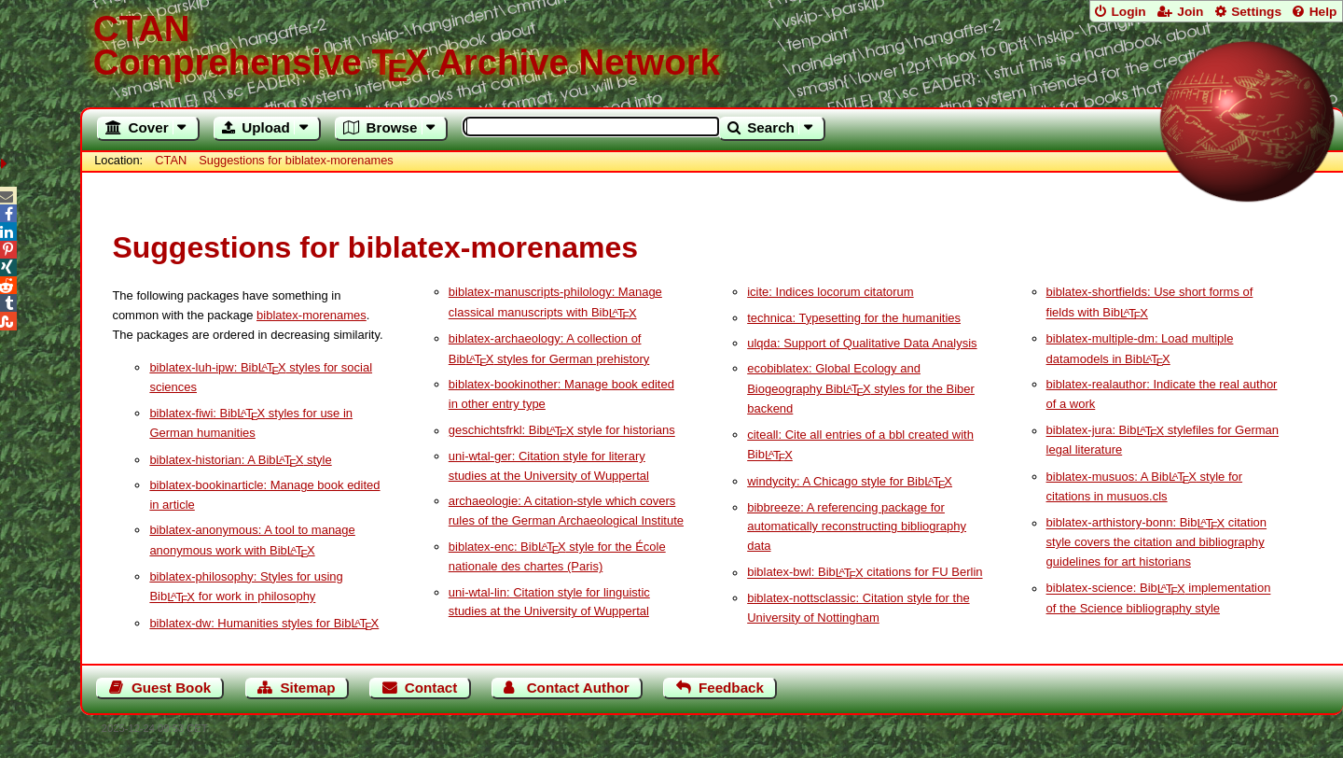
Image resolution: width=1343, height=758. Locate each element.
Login (1128, 12)
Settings (1256, 12)
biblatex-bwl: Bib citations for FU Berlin (864, 573)
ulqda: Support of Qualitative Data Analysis (861, 343)
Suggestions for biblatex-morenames (296, 160)
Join (1190, 12)
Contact (431, 687)
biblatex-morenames (311, 315)
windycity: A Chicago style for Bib (849, 481)
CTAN (171, 160)
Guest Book (171, 687)
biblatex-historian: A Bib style (240, 460)
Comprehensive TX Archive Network (712, 46)
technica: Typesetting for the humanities (854, 318)
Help (1323, 12)
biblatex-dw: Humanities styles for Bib (264, 623)
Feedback (731, 687)
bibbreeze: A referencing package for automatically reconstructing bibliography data (856, 527)
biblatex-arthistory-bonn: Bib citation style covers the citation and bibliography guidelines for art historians (1156, 542)
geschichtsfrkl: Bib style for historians (562, 431)
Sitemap (307, 687)
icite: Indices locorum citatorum (830, 292)
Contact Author (578, 687)
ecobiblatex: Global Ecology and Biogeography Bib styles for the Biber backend (861, 388)
